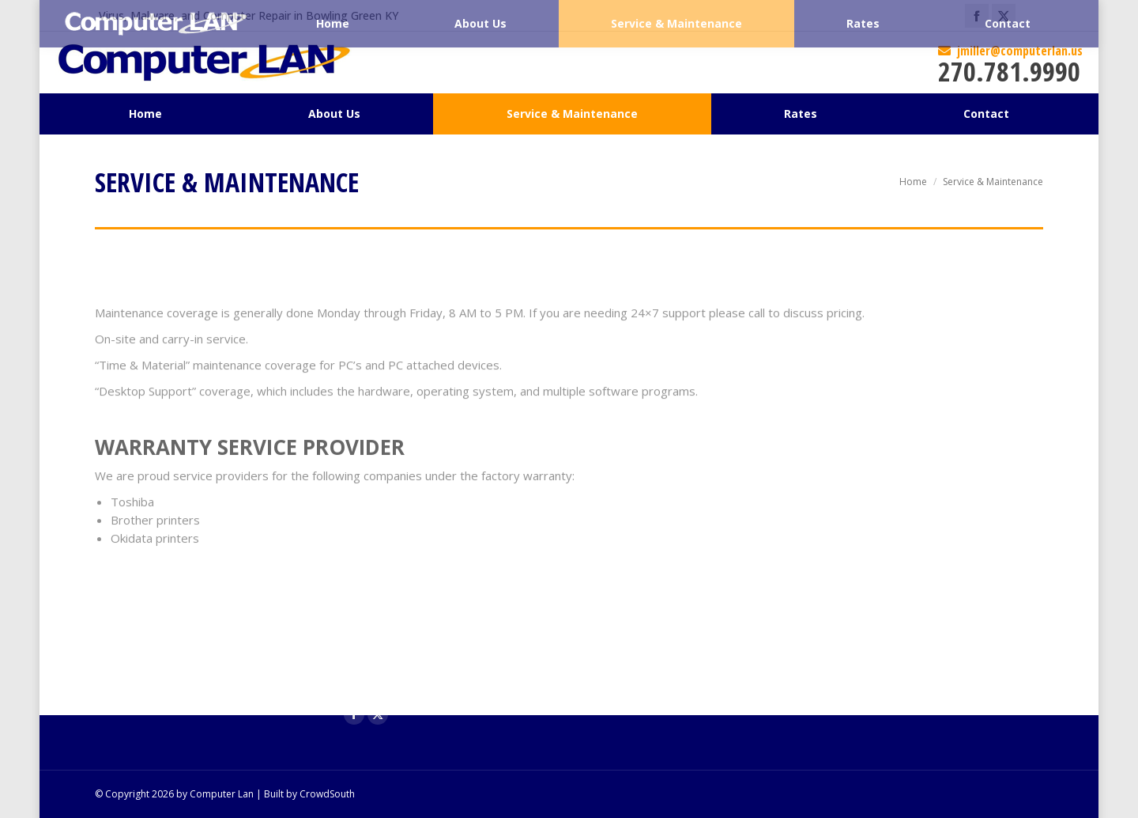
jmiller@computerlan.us (1010, 50)
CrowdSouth (327, 794)
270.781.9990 (1009, 71)
